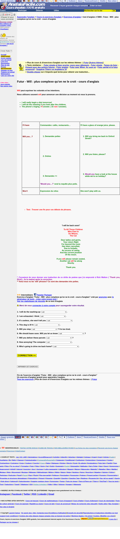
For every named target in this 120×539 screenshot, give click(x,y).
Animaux (87, 457)
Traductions (8, 484)
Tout (1, 484)
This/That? (103, 481)
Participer (22, 10)
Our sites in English (7, 507)
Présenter (49, 478)
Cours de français (32, 501)
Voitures (62, 484)
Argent (94, 457)
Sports (117, 478)
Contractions (4, 463)
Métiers (51, 472)
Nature (63, 472)
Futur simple (96, 65)
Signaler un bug (6, 70)
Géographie (75, 466)
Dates (48, 463)
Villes (55, 484)
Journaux (39, 469)
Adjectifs (64, 457)
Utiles (56, 10)
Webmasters (5, 74)
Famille (109, 463)
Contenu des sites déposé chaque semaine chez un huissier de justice (44, 516)
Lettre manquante (51, 469)
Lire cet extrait (6, 60)
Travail (16, 484)
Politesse (55, 475)
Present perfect (92, 475)
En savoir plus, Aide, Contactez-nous (34, 513)
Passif (19, 475)
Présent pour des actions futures (40, 67)
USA (31, 484)
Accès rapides (6, 58)
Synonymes (54, 481)
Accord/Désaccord (45, 457)
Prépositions (33, 478)
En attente (82, 463)
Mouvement (16, 472)
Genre (42, 466)
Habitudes (84, 466)
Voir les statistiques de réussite (31, 301)
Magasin (70, 469)
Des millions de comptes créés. (6, 23)
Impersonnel (4, 469)
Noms (82, 472)
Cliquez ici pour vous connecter (7, 18)
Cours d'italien (78, 501)
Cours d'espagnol (65, 501)
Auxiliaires (4, 460)
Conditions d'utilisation (57, 513)
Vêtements (77, 484)
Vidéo (50, 484)
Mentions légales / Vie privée (82, 516)
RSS (34, 494)
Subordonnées (24, 481)
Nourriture (89, 472)
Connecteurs (101, 460)
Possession (74, 475)
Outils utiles (103, 504)
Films (7, 466)
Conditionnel (70, 460)
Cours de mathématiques (49, 501)
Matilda (114, 469)
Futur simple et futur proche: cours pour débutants (66, 65)
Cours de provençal (63, 504)
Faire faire (102, 463)
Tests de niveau (71, 481)
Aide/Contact (5, 56)
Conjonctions (90, 460)
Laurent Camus (14, 513)
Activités (56, 457)
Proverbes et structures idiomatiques (13, 478)
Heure (106, 466)
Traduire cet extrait (8, 72)
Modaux (3, 472)
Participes (3, 475)
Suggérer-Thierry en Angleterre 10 (51, 69)
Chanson (20, 460)
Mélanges (32, 472)
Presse (3, 67)
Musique (25, 472)
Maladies (102, 469)
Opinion (105, 472)
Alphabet (80, 457)
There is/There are (85, 481)
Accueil (3, 54)
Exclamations (92, 463)
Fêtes (37, 466)
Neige (69, 472)
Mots (9, 472)
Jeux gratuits (5, 84)
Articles (106, 457)
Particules (12, 475)
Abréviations (32, 457)
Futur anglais (62, 67)
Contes (109, 460)
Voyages (69, 484)
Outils (101, 437)
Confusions (80, 460)
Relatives (84, 478)
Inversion (27, 469)
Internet (19, 469)
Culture (71, 437)
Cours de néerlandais (106, 501)
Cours (3, 10)
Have (101, 466)
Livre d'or (4, 61)
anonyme (103, 297)
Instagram (5, 494)
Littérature (62, 469)
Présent (41, 478)
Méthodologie (42, 472)
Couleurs (28, 463)
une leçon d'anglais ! (7, 44)
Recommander (6, 68)
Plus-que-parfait (45, 475)
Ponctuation (64, 475)
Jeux (79, 437)
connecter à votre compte (43, 306)
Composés (60, 460)
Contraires (14, 463)
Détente (39, 10)
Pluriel (35, 475)
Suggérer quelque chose (40, 481)
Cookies (96, 516)
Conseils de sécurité (74, 513)
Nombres (75, 472)
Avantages (4, 29)
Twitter (26, 494)
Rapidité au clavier (36, 504)
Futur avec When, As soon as (83, 67)
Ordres (111, 472)
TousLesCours (90, 437)
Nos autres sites (6, 86)
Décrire (69, 463)
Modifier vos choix (107, 516)
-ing (17, 457)
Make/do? (94, 469)
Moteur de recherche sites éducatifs (84, 504)
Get (47, 466)
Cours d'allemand (91, 501)
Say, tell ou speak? (107, 478)
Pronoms (102, 475)
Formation (25, 466)
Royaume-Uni (94, 478)
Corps (22, 463)
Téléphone (24, 484)
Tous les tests (113, 481)
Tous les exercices (25, 379)
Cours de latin (49, 504)
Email (51, 494)
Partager (48, 295)
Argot (100, 457)
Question (64, 478)
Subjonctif (14, 481)
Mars (108, 469)
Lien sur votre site (7, 75)
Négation (97, 472)
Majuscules (85, 469)
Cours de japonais (21, 504)
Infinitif (12, 469)
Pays (30, 475)
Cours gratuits (7, 437)
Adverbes (71, 457)
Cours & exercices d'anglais (49, 17)
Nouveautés (5, 63)
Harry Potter (93, 466)
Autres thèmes (96, 63)
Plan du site (5, 65)
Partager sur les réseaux (9, 522)
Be (10, 460)
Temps (62, 481)
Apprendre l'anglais (25, 17)
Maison (77, 469)
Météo (57, 472)
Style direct (5, 481)
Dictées (63, 463)
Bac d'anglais (113, 504)
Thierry (95, 481)
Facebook (17, 494)
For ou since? (15, 466)
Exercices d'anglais (72, 17)
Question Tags (74, 478)
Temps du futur (110, 65)
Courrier (36, 463)
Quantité (57, 478)
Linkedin (42, 494)
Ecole (75, 463)
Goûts (52, 466)
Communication (31, 460)
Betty (14, 460)
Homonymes (114, 466)
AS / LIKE (23, 457)
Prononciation (112, 475)
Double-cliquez (33, 72)
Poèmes (83, 475)
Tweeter (40, 295)
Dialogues (55, 463)
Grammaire (60, 466)
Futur (86, 63)
